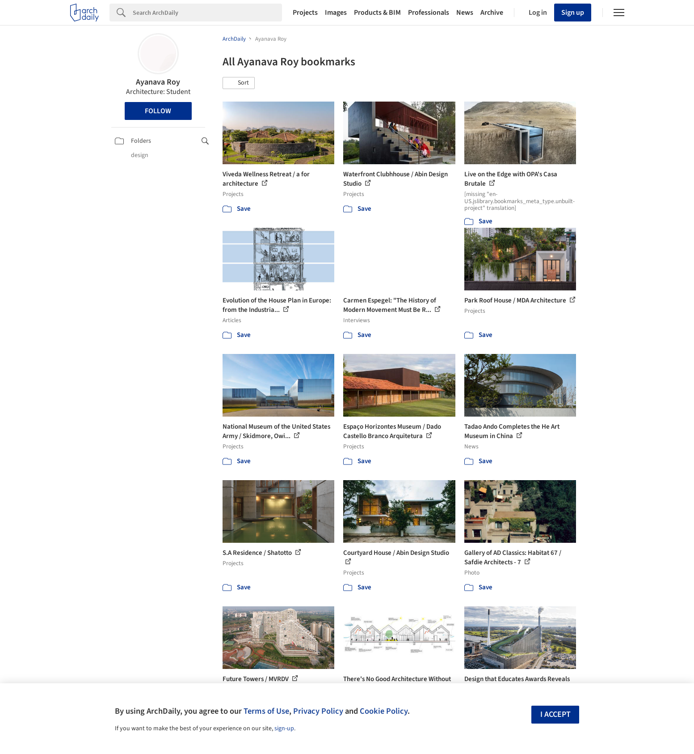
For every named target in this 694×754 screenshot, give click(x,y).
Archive (491, 12)
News (464, 12)
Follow (158, 111)
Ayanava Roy (158, 82)
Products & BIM (377, 12)
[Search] (207, 12)
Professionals (428, 12)
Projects (305, 12)
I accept (555, 714)
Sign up (572, 12)
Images (336, 12)
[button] (239, 83)
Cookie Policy (384, 711)
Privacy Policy (318, 711)
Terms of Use (266, 711)
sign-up (284, 728)
